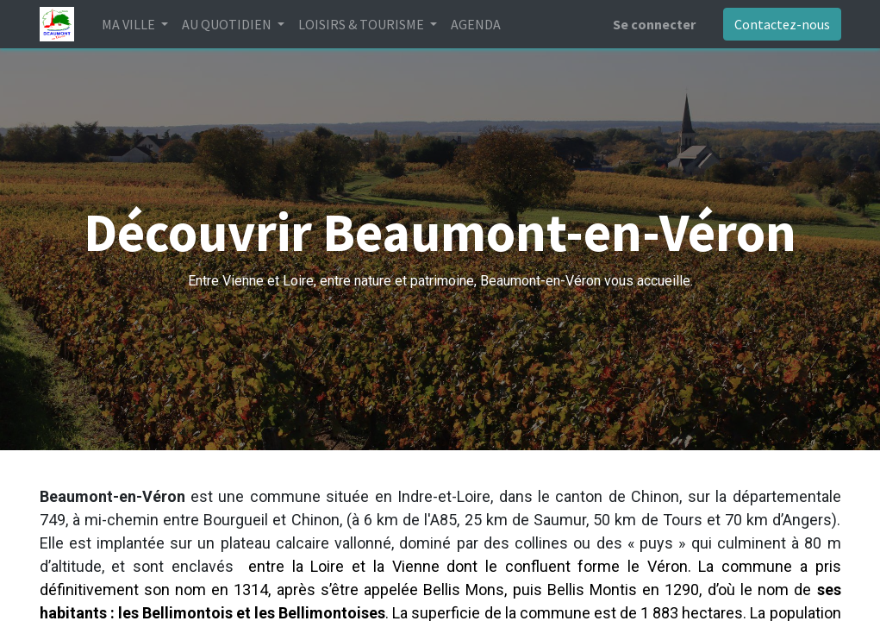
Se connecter (654, 24)
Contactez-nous (782, 24)
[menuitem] (476, 24)
